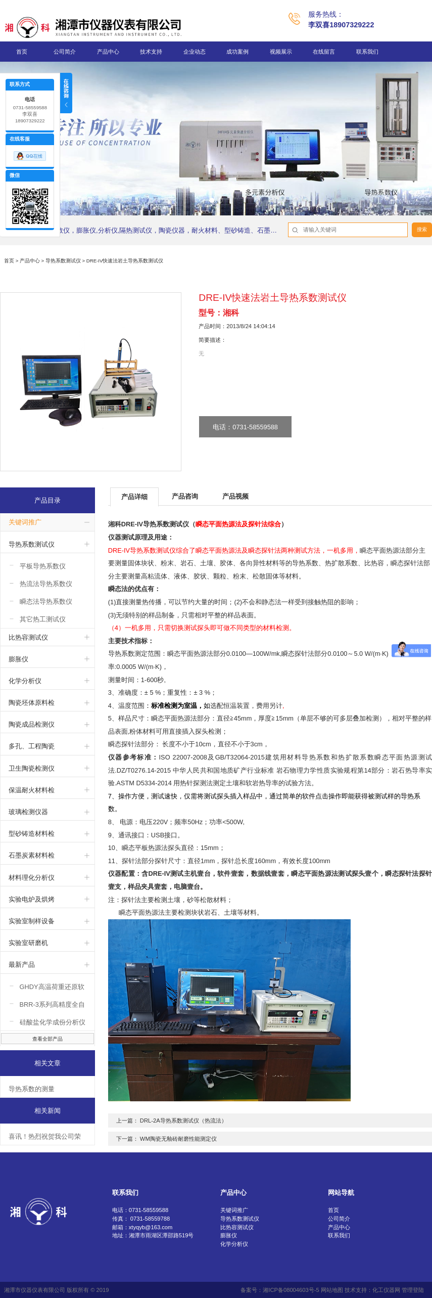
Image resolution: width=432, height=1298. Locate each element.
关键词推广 (25, 522)
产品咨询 (185, 496)
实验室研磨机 (28, 943)
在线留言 (324, 52)
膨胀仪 (18, 659)
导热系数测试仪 (63, 260)
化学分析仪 (25, 681)
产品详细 (134, 497)
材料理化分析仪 (32, 877)
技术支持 (151, 52)
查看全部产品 (47, 1039)
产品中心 (108, 52)
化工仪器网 (386, 1290)
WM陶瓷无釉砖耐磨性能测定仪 (178, 1139)
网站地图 (332, 1290)
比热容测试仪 (28, 637)
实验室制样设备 (32, 921)
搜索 (422, 229)
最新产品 (22, 964)
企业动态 (194, 52)
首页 (21, 52)
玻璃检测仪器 (28, 812)
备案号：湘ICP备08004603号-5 (280, 1290)
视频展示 (281, 52)
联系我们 (367, 52)
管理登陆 (413, 1290)
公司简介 (65, 52)
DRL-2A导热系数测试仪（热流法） (183, 1120)
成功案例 (237, 52)
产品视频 (235, 496)
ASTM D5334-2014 (144, 783)
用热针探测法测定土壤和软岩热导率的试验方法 (242, 783)
